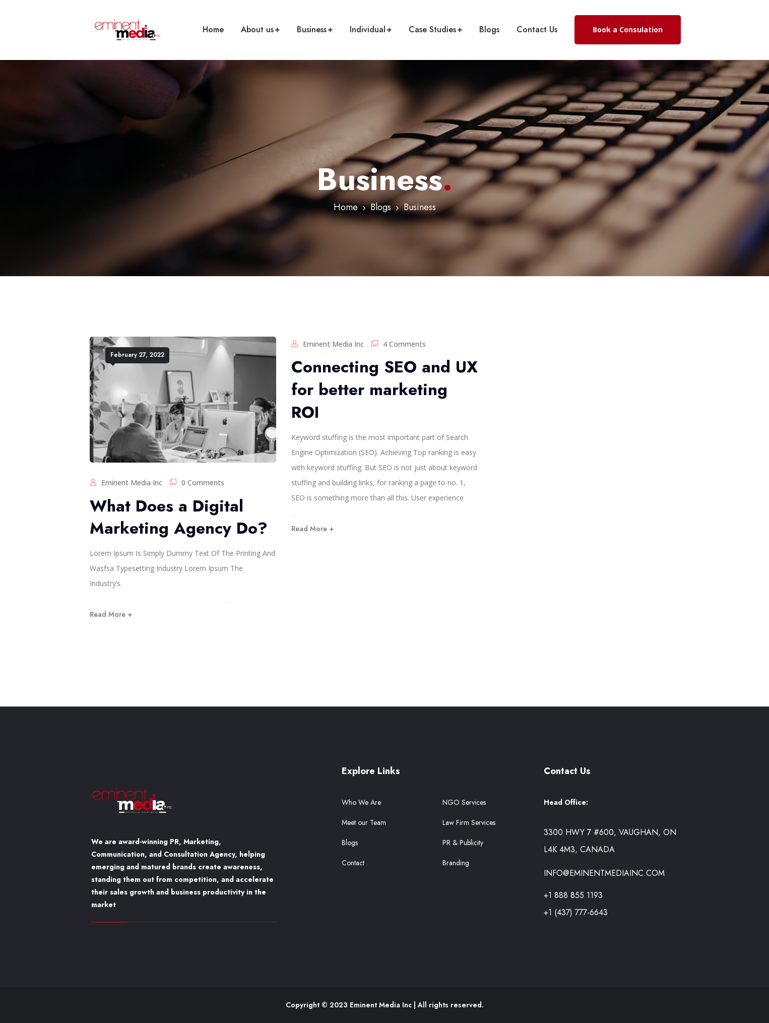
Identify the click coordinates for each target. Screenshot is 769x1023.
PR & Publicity (462, 843)
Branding (455, 863)
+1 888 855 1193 (573, 895)
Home (213, 29)
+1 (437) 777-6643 (576, 912)
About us (257, 29)
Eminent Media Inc (131, 482)
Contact (353, 863)
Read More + (111, 614)
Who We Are (361, 802)
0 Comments (202, 482)
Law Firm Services (468, 822)
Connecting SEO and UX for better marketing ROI (384, 389)
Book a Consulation (628, 29)
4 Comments (404, 344)
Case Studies (432, 29)
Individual (368, 29)
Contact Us (537, 29)
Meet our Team (364, 822)
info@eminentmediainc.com (604, 873)
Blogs (489, 29)
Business (312, 29)
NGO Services (464, 802)
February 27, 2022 (137, 354)
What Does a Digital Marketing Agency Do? (179, 517)
